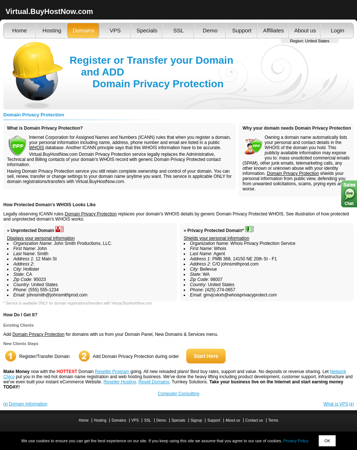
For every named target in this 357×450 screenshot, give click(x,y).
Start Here (206, 356)
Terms (273, 420)
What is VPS (336, 404)
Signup (196, 420)
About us (305, 30)
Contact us (254, 420)
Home (19, 30)
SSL (178, 30)
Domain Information (28, 404)
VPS (115, 30)
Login (337, 30)
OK (327, 441)
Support (242, 30)
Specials (147, 30)
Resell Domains (153, 381)
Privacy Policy (295, 441)
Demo (210, 30)
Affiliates (273, 30)
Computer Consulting (178, 393)
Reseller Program (112, 371)
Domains (83, 30)
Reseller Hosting (119, 381)
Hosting (52, 30)
